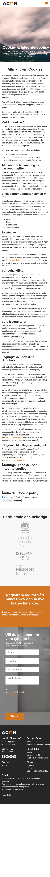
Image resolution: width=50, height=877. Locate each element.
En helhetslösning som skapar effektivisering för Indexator (21, 779)
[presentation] (22, 705)
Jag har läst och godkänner (16, 693)
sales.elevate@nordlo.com (37, 758)
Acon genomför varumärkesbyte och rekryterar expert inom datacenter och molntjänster (23, 785)
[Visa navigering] (46, 3)
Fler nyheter (6, 795)
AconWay (5, 765)
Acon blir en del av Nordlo (12, 789)
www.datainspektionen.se (14, 460)
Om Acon (30, 765)
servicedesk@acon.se (17, 260)
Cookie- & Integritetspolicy (37, 771)
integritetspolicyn (12, 695)
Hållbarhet (31, 768)
